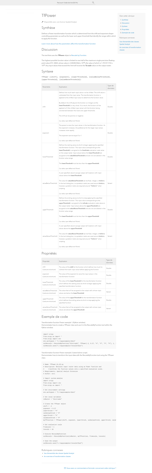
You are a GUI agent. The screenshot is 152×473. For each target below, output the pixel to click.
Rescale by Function (78, 55)
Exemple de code (128, 33)
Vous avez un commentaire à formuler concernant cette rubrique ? (91, 469)
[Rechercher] (93, 3)
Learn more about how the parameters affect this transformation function (69, 44)
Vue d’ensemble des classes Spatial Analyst (59, 454)
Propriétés (125, 29)
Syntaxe (124, 26)
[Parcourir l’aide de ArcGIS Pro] (74, 2)
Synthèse (125, 20)
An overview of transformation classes (57, 457)
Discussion (125, 23)
